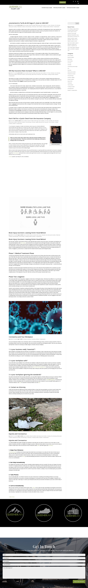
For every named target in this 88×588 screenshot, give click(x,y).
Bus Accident (43, 17)
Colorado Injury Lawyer (47, 7)
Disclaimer (24, 585)
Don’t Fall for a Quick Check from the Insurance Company (30, 110)
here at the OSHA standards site (39, 358)
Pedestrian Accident (21, 18)
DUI (55, 17)
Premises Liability (35, 113)
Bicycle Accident (32, 17)
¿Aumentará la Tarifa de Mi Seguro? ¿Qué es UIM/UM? (28, 15)
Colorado (52, 17)
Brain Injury (38, 17)
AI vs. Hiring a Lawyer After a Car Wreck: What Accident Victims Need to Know (73, 22)
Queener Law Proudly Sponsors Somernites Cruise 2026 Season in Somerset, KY (73, 27)
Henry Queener (16, 144)
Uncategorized (70, 80)
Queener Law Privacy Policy (15, 585)
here (20, 374)
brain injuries (23, 234)
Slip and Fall (34, 66)
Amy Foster (12, 112)
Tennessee (34, 18)
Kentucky (58, 17)
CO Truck (48, 17)
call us (34, 479)
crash (24, 448)
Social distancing (12, 443)
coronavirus (50, 437)
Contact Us (62, 2)
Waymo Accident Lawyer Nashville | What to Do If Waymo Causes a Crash (72, 31)
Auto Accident (26, 17)
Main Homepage (6, 585)
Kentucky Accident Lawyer (59, 7)
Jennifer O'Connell (13, 17)
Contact (10, 148)
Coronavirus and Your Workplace (21, 329)
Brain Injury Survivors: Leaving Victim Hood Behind (27, 224)
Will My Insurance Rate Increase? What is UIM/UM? (27, 62)
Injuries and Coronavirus (18, 426)
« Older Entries (12, 488)
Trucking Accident (46, 18)
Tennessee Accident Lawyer (73, 7)
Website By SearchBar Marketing (76, 585)
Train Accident (39, 18)
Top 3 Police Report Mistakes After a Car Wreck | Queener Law (73, 41)
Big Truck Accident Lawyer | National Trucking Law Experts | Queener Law (73, 36)
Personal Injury (28, 18)
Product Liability (71, 71)
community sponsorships (72, 58)
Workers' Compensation (54, 18)
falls (38, 437)
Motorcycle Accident (13, 18)
